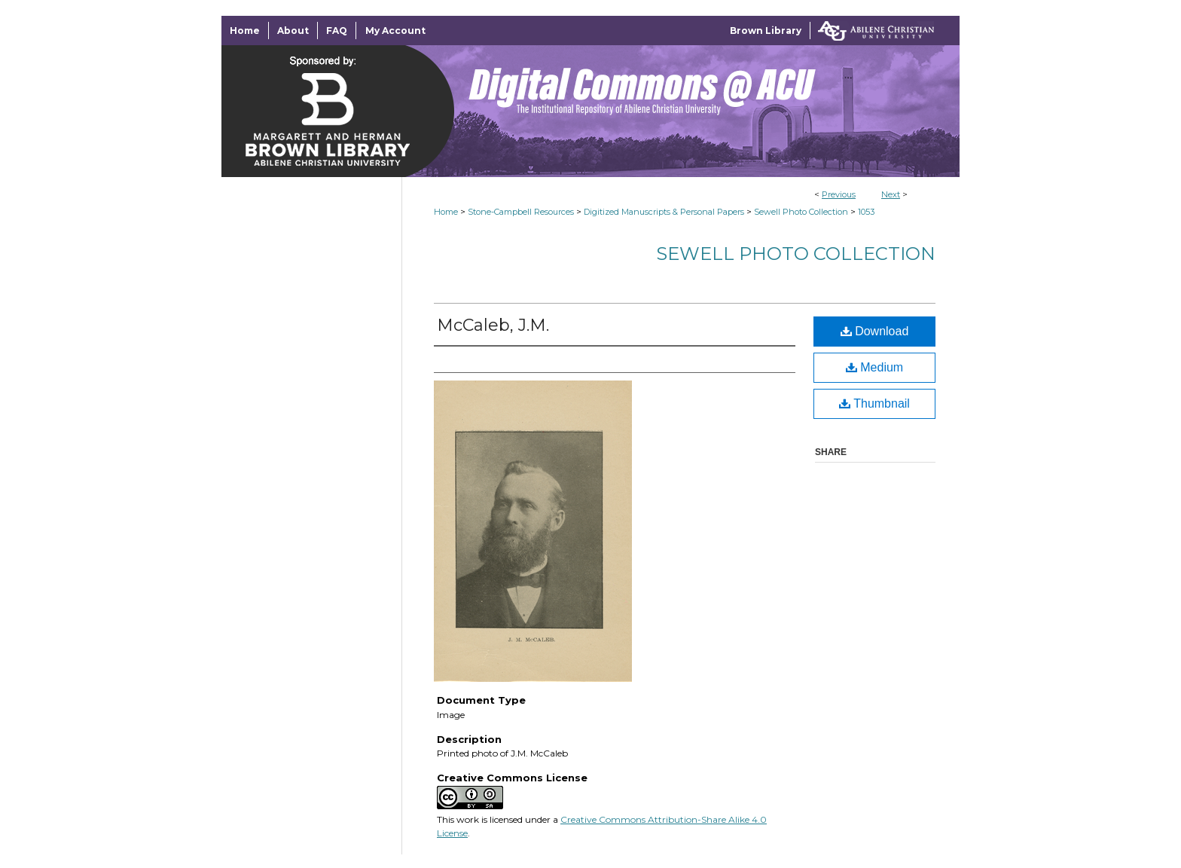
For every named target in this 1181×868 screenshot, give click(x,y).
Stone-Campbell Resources (521, 211)
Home (446, 211)
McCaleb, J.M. (493, 325)
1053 (866, 211)
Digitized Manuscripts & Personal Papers (664, 211)
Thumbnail (874, 403)
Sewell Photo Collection (801, 211)
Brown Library (765, 30)
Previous (839, 194)
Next (890, 194)
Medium (874, 367)
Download (875, 331)
